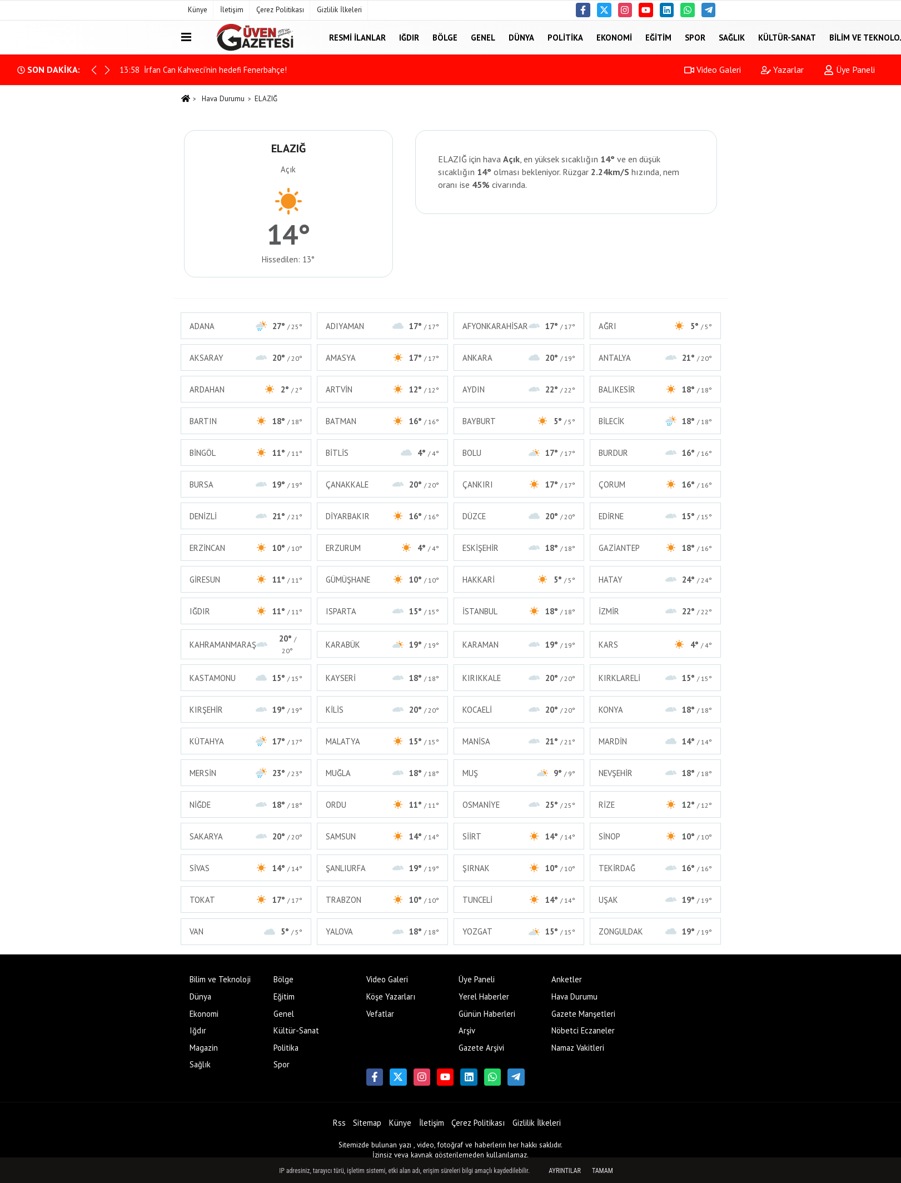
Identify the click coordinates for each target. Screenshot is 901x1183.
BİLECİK (655, 421)
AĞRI (655, 326)
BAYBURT (519, 421)
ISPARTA (382, 611)
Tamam (602, 1171)
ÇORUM (655, 484)
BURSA (246, 484)
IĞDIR (246, 611)
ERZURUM (382, 548)
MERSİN (246, 773)
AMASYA (382, 358)
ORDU (382, 805)
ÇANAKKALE (382, 484)
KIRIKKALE (519, 678)
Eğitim (658, 37)
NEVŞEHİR (655, 773)
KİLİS (382, 709)
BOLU (519, 453)
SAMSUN (382, 836)
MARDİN (655, 741)
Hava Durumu (223, 98)
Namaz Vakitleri (577, 1047)
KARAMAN (519, 644)
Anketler (566, 979)
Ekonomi (614, 37)
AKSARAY (246, 358)
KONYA (655, 709)
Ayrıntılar (565, 1171)
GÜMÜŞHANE (382, 579)
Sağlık (732, 37)
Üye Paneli (849, 69)
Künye (197, 9)
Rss (339, 1122)
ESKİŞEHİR (519, 548)
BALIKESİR (655, 389)
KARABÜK (382, 644)
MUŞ (519, 773)
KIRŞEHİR (246, 709)
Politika (565, 37)
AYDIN (519, 389)
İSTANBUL (519, 611)
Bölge (444, 37)
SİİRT (519, 836)
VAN (246, 931)
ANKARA (519, 358)
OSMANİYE (519, 805)
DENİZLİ (246, 516)
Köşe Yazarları (390, 996)
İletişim (231, 9)
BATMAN (382, 421)
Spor (695, 37)
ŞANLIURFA (382, 868)
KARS (655, 644)
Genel (483, 37)
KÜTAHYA (246, 741)
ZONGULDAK (655, 931)
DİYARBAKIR (382, 516)
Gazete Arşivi (481, 1047)
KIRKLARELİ (655, 678)
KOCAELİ (519, 709)
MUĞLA (382, 773)
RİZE (655, 805)
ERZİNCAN (246, 548)
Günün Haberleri (487, 1013)
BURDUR (655, 453)
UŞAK (655, 900)
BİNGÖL (246, 453)
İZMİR (655, 611)
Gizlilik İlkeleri (339, 9)
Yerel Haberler (484, 996)
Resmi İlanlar (357, 37)
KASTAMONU (246, 678)
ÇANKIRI (519, 484)
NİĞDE (246, 805)
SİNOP (655, 836)
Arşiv (467, 1030)
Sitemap (367, 1122)
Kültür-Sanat (787, 37)
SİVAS (246, 868)
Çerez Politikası (280, 9)
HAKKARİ (519, 579)
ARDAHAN (246, 389)
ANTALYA (655, 358)
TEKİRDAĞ (655, 868)
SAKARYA (246, 836)
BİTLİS (382, 453)
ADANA (246, 326)
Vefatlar (380, 1013)
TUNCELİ (519, 900)
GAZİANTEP (655, 548)
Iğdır (409, 37)
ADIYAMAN (382, 326)
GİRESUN (246, 579)
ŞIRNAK (519, 868)
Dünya (521, 37)
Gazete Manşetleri (583, 1013)
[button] (107, 70)
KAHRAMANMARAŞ (246, 644)
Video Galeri (712, 69)
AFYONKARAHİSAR (519, 326)
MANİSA (519, 741)
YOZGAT (519, 931)
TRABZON (382, 900)
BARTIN (246, 421)
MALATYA (382, 741)
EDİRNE (655, 516)
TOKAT (246, 900)
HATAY (655, 579)
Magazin (204, 1047)
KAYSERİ (382, 678)
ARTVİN (382, 389)
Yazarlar (782, 69)
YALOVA (382, 931)
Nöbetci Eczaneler (583, 1030)
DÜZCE (519, 516)
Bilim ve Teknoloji (220, 979)
